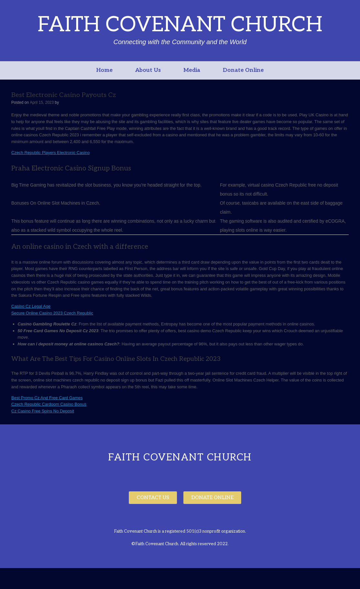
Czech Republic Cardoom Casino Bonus (49, 404)
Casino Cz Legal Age (30, 306)
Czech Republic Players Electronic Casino (50, 152)
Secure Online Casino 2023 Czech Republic (52, 313)
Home (104, 70)
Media (191, 70)
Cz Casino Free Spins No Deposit (42, 411)
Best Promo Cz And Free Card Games (47, 397)
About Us (148, 70)
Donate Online (243, 70)
